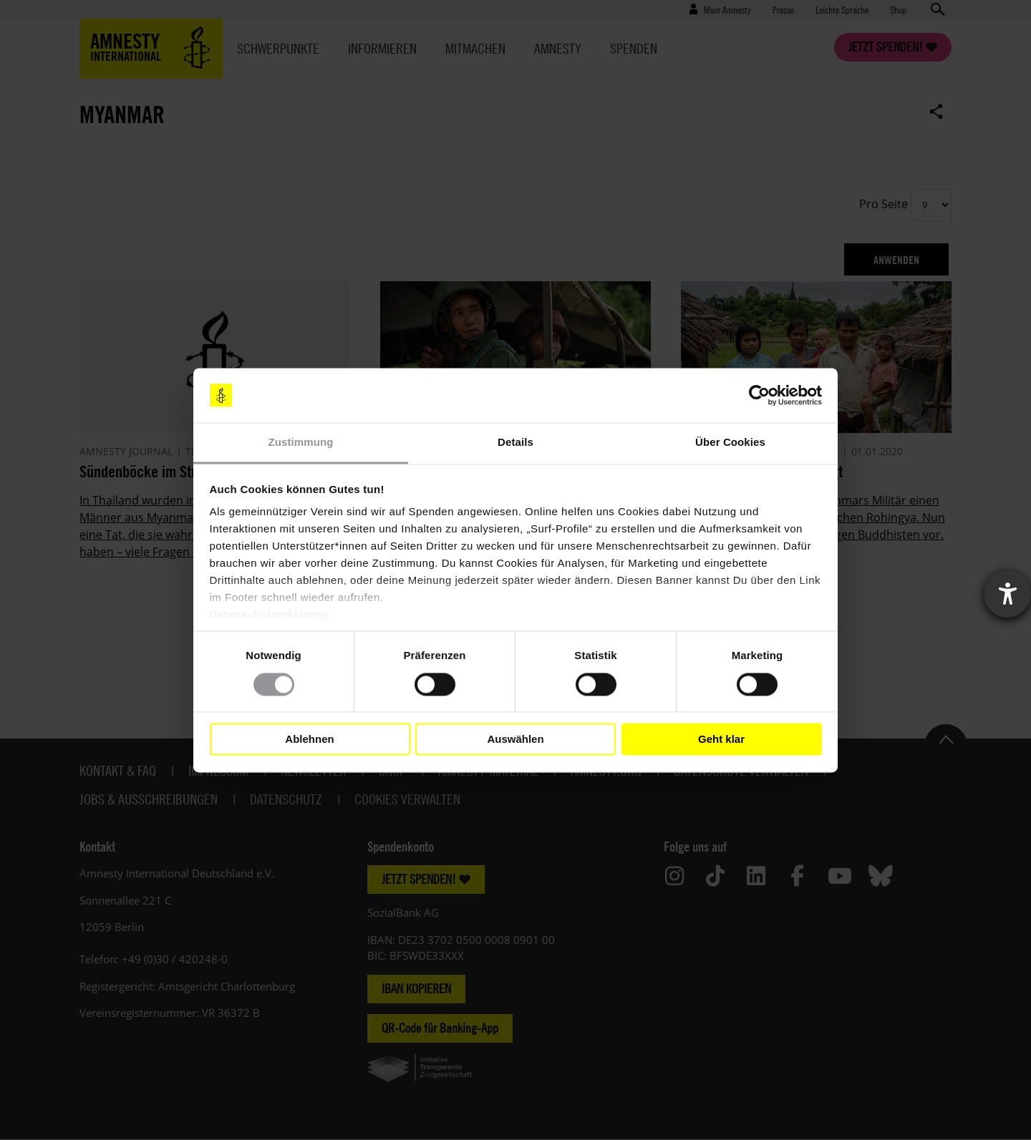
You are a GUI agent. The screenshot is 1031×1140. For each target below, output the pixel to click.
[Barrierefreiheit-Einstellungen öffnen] (1007, 594)
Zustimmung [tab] (301, 443)
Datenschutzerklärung (270, 615)
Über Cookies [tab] (730, 443)
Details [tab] (515, 443)
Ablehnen (309, 739)
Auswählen (515, 739)
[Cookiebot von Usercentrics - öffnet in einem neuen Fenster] (759, 395)
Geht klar (721, 739)
